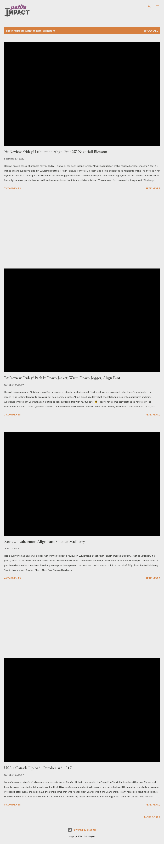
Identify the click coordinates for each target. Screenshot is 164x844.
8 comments (12, 804)
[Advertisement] (82, 230)
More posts (152, 817)
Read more (153, 188)
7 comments (12, 188)
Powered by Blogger (82, 829)
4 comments (12, 578)
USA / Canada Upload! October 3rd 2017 (38, 767)
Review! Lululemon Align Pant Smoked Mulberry (44, 541)
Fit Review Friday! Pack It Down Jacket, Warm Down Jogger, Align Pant (62, 377)
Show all (151, 30)
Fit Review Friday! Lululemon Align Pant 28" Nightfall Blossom (55, 151)
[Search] (150, 6)
